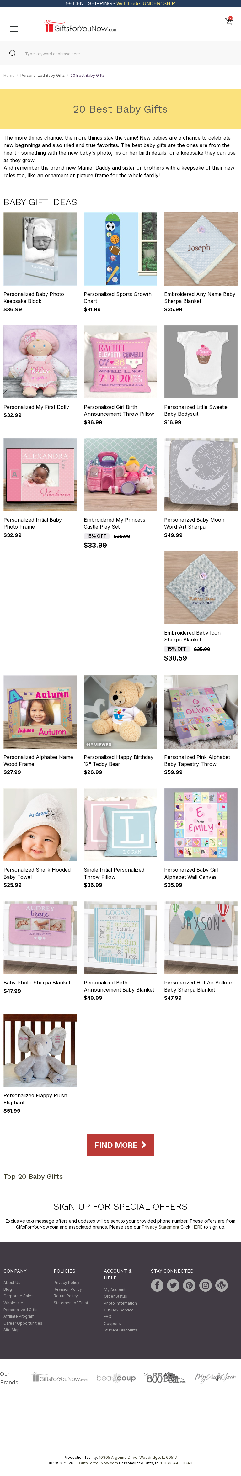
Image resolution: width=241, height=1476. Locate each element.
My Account (115, 1289)
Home (9, 75)
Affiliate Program (19, 1316)
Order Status (115, 1296)
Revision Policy (68, 1289)
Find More (120, 1145)
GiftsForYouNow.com (98, 1463)
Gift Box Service (119, 1310)
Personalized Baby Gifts (42, 75)
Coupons (112, 1323)
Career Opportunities (22, 1323)
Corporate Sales (18, 1296)
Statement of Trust (71, 1302)
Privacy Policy (66, 1282)
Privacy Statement (160, 1227)
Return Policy (66, 1296)
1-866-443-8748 (176, 1463)
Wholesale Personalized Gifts (20, 1306)
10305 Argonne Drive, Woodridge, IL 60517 (138, 1457)
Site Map (11, 1330)
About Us (11, 1282)
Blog (7, 1289)
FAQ (107, 1317)
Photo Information (120, 1303)
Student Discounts (121, 1330)
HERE (197, 1227)
